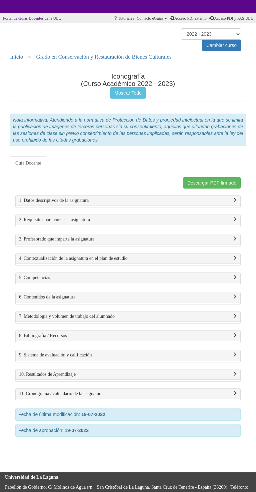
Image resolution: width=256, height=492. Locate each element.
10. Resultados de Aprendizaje (128, 374)
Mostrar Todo (127, 93)
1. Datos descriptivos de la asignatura (128, 200)
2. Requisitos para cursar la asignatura (128, 220)
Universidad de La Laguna (23, 7)
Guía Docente (28, 163)
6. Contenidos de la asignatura (128, 297)
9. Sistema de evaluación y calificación (128, 355)
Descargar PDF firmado (211, 183)
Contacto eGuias (152, 18)
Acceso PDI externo (188, 18)
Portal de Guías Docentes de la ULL (32, 18)
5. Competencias (128, 277)
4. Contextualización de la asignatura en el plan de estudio (128, 258)
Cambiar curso (221, 45)
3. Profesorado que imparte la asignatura (128, 239)
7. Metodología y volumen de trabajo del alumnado (128, 316)
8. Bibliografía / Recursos (128, 335)
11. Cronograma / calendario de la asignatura (128, 393)
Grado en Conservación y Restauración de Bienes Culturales (104, 57)
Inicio (16, 57)
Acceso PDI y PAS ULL (231, 18)
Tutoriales (124, 18)
